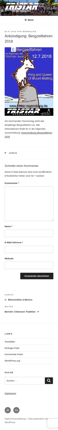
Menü (29, 20)
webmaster (29, 31)
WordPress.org (12, 360)
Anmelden (10, 341)
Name (9, 226)
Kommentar (12, 183)
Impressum (10, 393)
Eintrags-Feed (12, 348)
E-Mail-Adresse (14, 242)
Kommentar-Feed (14, 354)
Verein (13, 153)
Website (9, 258)
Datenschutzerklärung (15, 419)
